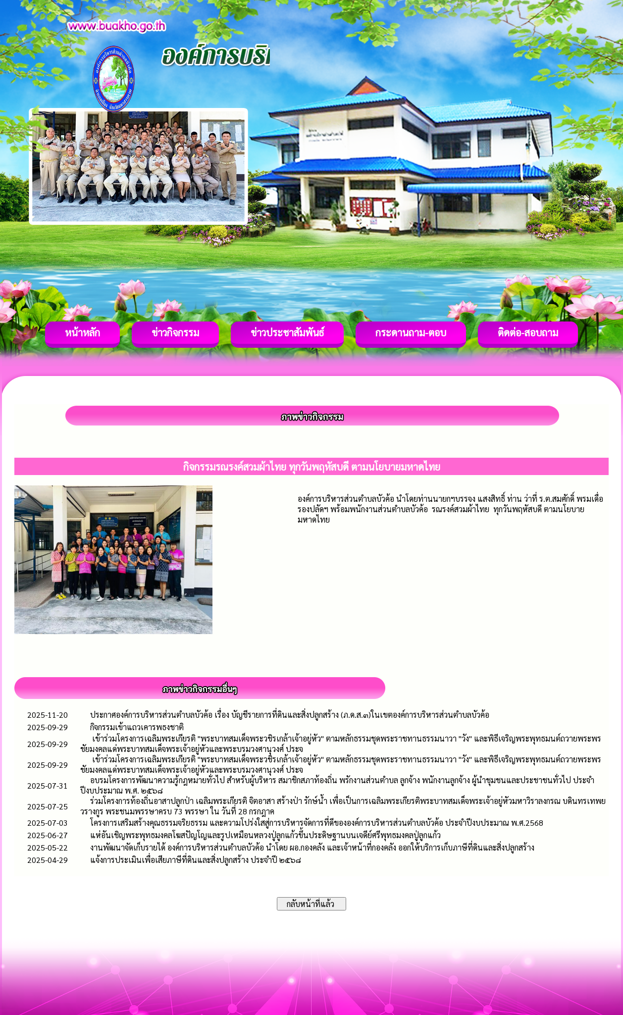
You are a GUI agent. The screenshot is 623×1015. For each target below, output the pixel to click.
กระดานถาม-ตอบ (410, 332)
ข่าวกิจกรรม (175, 332)
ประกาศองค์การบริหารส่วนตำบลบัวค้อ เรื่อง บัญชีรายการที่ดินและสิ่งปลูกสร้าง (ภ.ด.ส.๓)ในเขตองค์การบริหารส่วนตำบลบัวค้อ (289, 714)
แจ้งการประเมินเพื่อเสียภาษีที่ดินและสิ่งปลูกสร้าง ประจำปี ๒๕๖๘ (195, 860)
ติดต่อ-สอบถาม (528, 332)
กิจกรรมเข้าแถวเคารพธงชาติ (137, 727)
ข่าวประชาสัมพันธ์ (287, 332)
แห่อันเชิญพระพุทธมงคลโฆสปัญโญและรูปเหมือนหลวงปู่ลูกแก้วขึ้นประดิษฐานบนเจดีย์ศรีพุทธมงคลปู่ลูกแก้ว (265, 835)
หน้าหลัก (82, 332)
